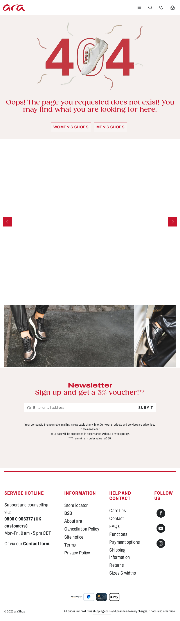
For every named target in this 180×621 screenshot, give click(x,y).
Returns (116, 565)
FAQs (114, 526)
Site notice (73, 537)
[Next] (172, 221)
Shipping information (119, 553)
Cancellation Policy (81, 529)
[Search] (150, 7)
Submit (145, 407)
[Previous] (7, 221)
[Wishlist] (161, 7)
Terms (70, 545)
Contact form (36, 543)
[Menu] (139, 7)
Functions (118, 534)
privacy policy (120, 433)
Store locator (76, 505)
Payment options (124, 542)
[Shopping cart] (172, 7)
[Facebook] (161, 513)
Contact (116, 518)
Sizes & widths (122, 573)
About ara (73, 521)
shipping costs (102, 611)
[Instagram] (161, 543)
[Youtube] (161, 528)
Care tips (117, 510)
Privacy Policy (77, 553)
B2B (68, 513)
